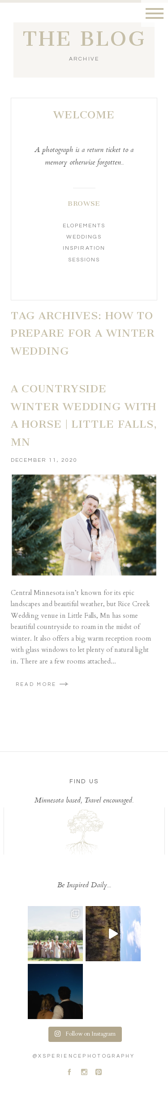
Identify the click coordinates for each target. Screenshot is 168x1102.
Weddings (84, 237)
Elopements (84, 226)
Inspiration (84, 248)
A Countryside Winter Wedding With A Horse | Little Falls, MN (84, 415)
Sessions (84, 260)
